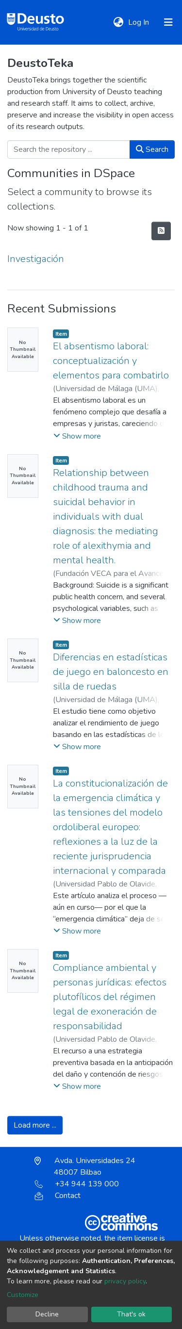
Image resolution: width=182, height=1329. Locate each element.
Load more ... (35, 1125)
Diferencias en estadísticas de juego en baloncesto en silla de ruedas (110, 672)
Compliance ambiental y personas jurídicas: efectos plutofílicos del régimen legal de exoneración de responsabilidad (109, 997)
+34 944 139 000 (76, 1184)
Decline (47, 1314)
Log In (139, 22)
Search (152, 149)
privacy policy (125, 1281)
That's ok (131, 1314)
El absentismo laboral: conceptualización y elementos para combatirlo (111, 361)
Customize (22, 1294)
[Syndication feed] (161, 231)
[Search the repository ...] (68, 149)
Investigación (35, 258)
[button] (118, 22)
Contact (57, 1195)
